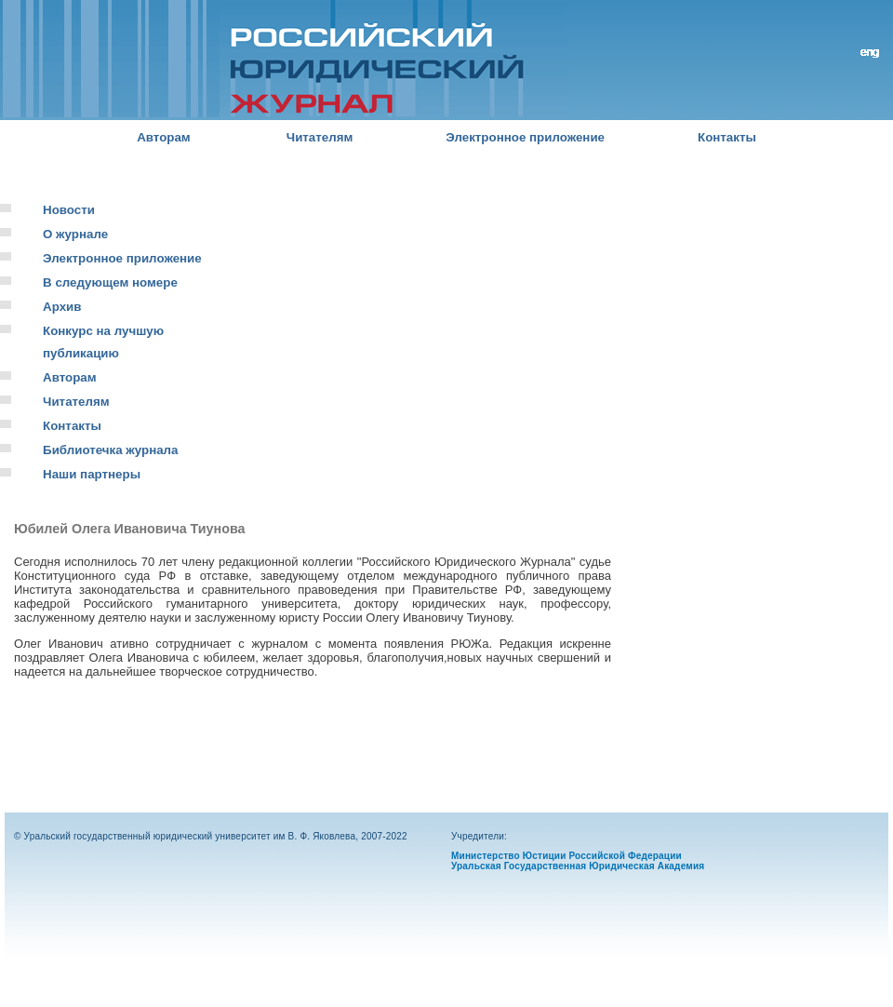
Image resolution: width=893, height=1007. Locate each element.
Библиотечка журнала (110, 450)
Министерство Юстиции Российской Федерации (566, 856)
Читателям (320, 137)
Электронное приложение (525, 137)
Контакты (727, 137)
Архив (62, 307)
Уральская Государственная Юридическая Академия (577, 866)
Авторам (164, 137)
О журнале (75, 234)
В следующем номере (110, 282)
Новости (69, 210)
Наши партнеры (91, 474)
